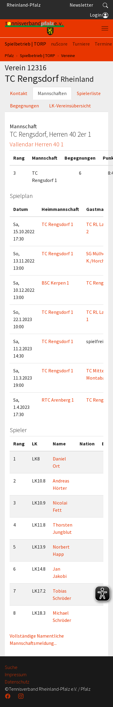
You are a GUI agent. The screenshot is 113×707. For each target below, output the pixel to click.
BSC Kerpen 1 (55, 283)
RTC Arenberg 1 (58, 400)
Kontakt (18, 93)
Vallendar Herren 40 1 (37, 144)
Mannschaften (52, 93)
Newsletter (81, 5)
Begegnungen (24, 106)
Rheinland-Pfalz (23, 5)
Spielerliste (89, 93)
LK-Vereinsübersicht (70, 106)
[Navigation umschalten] (105, 28)
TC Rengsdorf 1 (57, 224)
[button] (105, 5)
